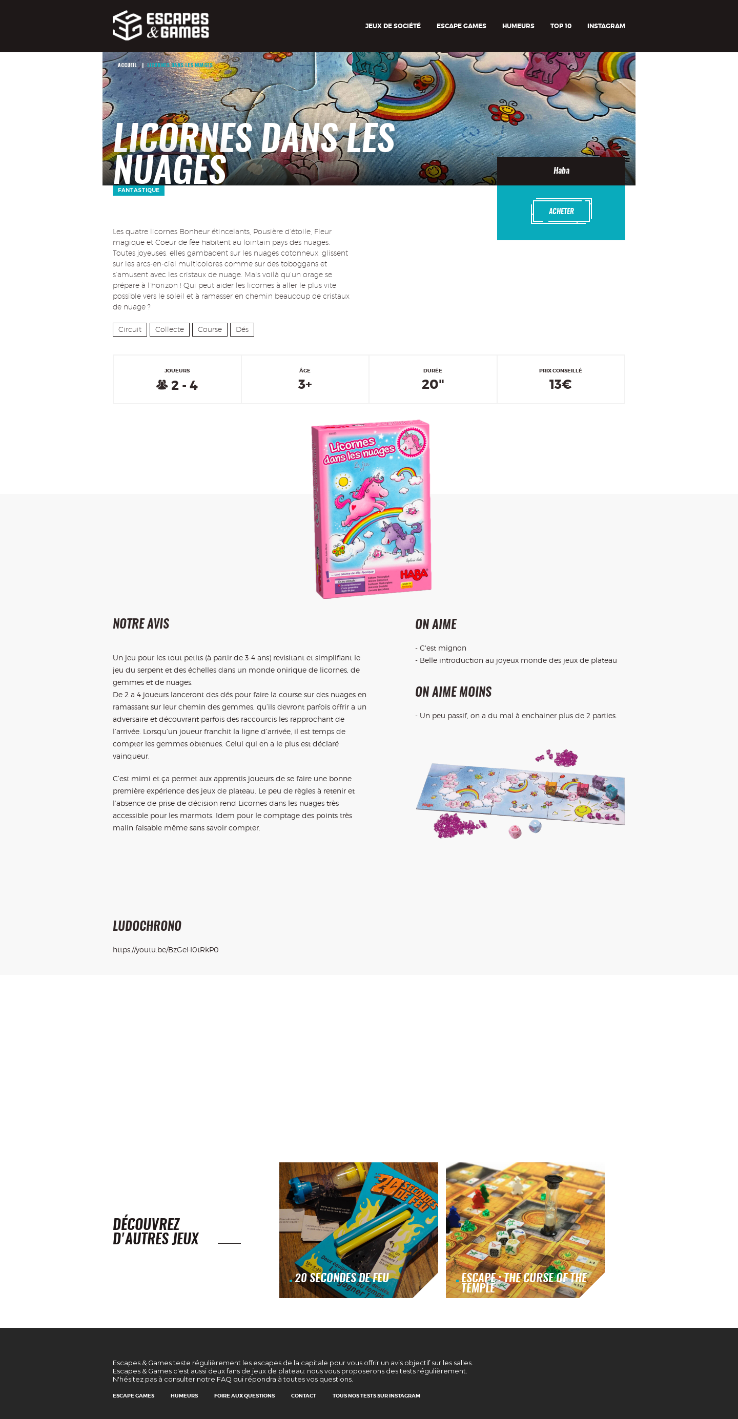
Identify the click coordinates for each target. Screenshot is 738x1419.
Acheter (561, 211)
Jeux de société (393, 26)
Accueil (127, 65)
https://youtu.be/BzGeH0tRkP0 (166, 949)
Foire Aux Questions (244, 1395)
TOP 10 (560, 26)
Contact (303, 1395)
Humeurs (518, 26)
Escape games (461, 26)
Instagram (606, 26)
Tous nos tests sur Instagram (376, 1395)
